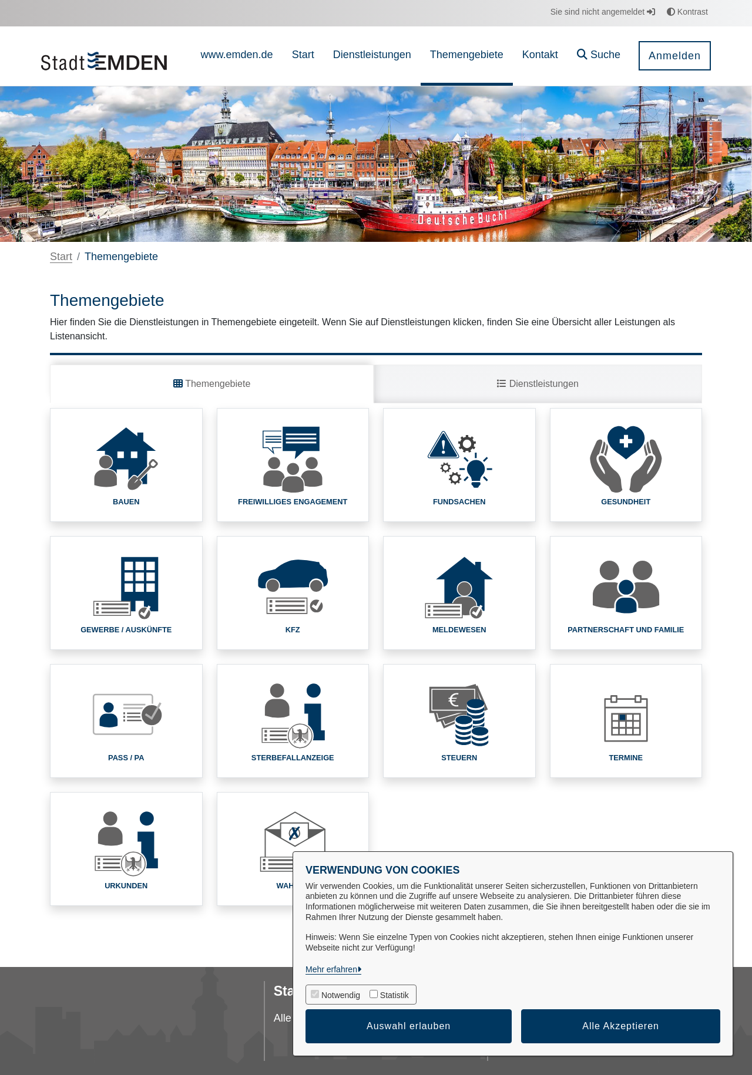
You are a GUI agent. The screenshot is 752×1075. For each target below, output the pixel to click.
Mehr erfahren (331, 969)
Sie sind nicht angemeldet (602, 11)
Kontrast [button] (687, 11)
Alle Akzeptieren (620, 1026)
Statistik (394, 995)
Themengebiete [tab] (211, 384)
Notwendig (340, 995)
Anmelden (675, 56)
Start (61, 256)
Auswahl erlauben (409, 1026)
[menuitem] (237, 56)
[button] (599, 56)
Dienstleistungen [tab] (538, 384)
